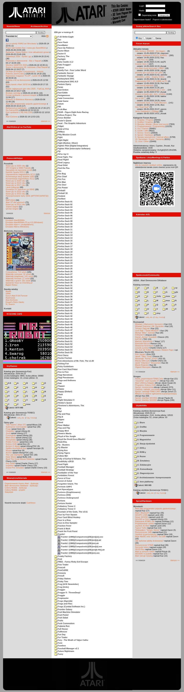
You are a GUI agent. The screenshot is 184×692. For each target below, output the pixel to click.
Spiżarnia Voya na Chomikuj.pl (19, 283)
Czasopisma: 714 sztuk (16, 272)
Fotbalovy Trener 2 (64, 506)
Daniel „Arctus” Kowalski (146, 337)
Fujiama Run (62, 626)
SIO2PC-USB (141, 515)
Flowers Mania (62, 433)
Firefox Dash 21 (63, 257)
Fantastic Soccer (63, 73)
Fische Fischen (63, 358)
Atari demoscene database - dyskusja (21, 486)
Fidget (59, 126)
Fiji (57, 151)
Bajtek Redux (11, 285)
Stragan (137, 376)
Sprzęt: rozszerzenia (144, 387)
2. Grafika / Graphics (144, 122)
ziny (156, 313)
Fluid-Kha (60, 442)
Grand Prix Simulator (15, 468)
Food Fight (61, 464)
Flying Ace (61, 450)
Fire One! (60, 185)
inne (26, 404)
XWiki (8, 293)
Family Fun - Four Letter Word (70, 70)
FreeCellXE (61, 570)
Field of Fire (61, 129)
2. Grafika (140, 427)
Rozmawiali (138, 322)
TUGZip (33, 418)
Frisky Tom (61, 581)
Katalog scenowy (141, 285)
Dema (158, 38)
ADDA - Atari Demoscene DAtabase (149, 280)
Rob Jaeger (140, 354)
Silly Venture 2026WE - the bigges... (151, 51)
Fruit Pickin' (61, 615)
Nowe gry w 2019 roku (15, 183)
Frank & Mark (62, 529)
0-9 (8, 383)
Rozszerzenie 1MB (143, 532)
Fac (57, 40)
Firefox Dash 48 (63, 333)
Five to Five (61, 372)
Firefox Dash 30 (63, 282)
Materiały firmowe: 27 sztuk (18, 278)
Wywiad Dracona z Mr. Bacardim (149, 326)
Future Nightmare (64, 651)
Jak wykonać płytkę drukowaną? (149, 541)
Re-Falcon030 (12, 110)
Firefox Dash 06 (63, 215)
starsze (47, 213)
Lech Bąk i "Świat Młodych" (147, 331)
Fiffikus (59, 132)
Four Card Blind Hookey (67, 517)
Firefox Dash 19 (63, 252)
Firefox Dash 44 (63, 322)
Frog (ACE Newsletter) (66, 584)
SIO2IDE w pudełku (143, 554)
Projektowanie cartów (144, 523)
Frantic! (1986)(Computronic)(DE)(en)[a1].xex (80, 537)
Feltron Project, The (65, 115)
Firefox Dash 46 (63, 327)
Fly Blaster (61, 447)
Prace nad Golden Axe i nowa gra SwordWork (26, 48)
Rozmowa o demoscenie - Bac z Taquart (23, 61)
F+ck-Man (60, 109)
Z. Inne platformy (143, 482)
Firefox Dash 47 (63, 330)
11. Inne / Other (142, 141)
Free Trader (61, 565)
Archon (9, 453)
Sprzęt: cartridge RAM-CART (147, 391)
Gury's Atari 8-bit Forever (16, 296)
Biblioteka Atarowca (13, 231)
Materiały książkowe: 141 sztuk (19, 276)
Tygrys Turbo (141, 528)
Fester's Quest (62, 121)
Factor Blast (61, 51)
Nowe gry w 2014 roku (15, 204)
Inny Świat (10, 463)
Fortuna (59, 501)
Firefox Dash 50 (63, 338)
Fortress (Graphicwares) (67, 492)
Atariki (8, 291)
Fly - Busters (62, 445)
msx (166, 300)
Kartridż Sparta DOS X (16, 172)
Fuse (58, 643)
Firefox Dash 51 (63, 341)
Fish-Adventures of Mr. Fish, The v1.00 (74, 361)
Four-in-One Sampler (65, 523)
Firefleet (59, 199)
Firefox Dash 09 (63, 224)
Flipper (59, 419)
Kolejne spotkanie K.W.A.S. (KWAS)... (151, 55)
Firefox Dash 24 (63, 266)
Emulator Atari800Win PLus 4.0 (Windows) (24, 222)
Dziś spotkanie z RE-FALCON (19, 112)
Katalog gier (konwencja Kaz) (17, 371)
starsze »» (45, 121)
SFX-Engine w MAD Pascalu (18, 168)
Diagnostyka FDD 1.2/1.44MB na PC (151, 81)
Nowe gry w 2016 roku (15, 191)
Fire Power (61, 188)
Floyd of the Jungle (65, 436)
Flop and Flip (62, 428)
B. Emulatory (142, 461)
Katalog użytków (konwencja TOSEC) (150, 490)
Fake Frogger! (62, 65)
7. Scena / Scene (142, 133)
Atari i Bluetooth (142, 513)
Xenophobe (11, 440)
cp (174, 288)
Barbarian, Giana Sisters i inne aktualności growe (27, 52)
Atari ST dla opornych (15, 202)
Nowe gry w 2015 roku (15, 194)
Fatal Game (61, 101)
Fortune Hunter (63, 503)
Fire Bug (60, 174)
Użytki (148, 38)
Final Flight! (61, 160)
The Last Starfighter (14, 455)
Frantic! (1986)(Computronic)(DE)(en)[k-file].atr (81, 550)
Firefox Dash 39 (63, 308)
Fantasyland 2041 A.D (66, 81)
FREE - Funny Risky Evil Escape (71, 562)
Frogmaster (61, 598)
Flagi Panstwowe (64, 377)
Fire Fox (59, 179)
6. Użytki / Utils (141, 131)
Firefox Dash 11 (63, 229)
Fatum (59, 104)
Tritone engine (12, 207)
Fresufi (59, 576)
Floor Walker (62, 425)
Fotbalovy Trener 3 (64, 509)
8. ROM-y (140, 452)
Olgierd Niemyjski (143, 367)
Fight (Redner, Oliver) (66, 143)
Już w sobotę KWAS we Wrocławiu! (21, 43)
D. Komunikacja (143, 469)
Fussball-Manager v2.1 (66, 648)
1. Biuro (139, 422)
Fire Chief (60, 176)
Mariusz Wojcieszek (144, 341)
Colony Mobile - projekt (15, 490)
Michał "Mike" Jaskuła (144, 333)
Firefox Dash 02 (63, 204)
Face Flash (61, 42)
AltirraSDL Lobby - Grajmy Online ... (151, 77)
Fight (58, 137)
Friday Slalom (62, 579)
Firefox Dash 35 (63, 296)
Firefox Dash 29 (63, 280)
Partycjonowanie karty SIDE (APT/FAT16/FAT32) (27, 196)
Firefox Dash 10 (63, 227)
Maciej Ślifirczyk (142, 361)
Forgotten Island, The (66, 484)
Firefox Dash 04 (63, 210)
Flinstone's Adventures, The (69, 405)
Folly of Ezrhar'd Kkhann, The (70, 459)
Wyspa (9, 450)
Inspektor (10, 465)
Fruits (58, 620)
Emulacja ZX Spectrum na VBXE (20, 189)
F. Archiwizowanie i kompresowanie (152, 477)
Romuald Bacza (142, 343)
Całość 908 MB (143, 485)
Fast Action (61, 90)
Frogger (59, 590)
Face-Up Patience (64, 48)
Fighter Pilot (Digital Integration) (71, 146)
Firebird (59, 196)
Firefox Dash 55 (63, 352)
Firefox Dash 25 (63, 269)
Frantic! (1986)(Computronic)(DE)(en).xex (79, 553)
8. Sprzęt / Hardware (144, 135)
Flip (57, 408)
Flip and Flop (62, 414)
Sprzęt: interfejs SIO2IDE (146, 398)
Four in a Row (62, 520)
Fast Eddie (61, 93)
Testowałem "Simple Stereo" (147, 530)
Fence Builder (62, 118)
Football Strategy (64, 470)
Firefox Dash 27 (63, 274)
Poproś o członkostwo (162, 19)
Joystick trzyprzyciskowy (146, 534)
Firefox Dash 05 (63, 213)
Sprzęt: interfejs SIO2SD (146, 400)
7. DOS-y (140, 448)
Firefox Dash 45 (63, 324)
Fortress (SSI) (62, 495)
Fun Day (59, 634)
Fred (58, 559)
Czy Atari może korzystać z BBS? (149, 68)
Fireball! (59, 190)
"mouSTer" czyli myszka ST (147, 381)
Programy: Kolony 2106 (145, 385)
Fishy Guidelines (63, 366)
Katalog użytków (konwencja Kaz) (149, 411)
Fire (57, 171)
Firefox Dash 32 (63, 288)
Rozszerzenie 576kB (144, 545)
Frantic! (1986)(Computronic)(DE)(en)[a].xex (80, 546)
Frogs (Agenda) (63, 601)
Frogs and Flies (63, 604)
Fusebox (60, 646)
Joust (8, 433)
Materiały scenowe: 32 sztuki (18, 274)
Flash (58, 394)
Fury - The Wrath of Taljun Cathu (71, 640)
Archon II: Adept (13, 446)
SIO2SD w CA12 (142, 519)
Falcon (59, 67)
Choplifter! (10, 431)
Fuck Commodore (64, 623)
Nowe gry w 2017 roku (15, 185)
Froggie (59, 595)
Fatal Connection (64, 98)
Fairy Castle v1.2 (63, 62)
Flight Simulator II (64, 400)
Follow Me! (61, 456)
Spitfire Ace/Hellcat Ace (16, 448)
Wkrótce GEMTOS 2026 (16, 65)
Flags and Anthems (65, 380)
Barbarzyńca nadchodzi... (17, 108)
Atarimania (10, 298)
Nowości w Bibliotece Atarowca (19, 99)
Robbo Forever (12, 442)
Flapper (59, 386)
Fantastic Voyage (64, 76)
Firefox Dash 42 (63, 316)
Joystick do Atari (142, 526)
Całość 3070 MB (14, 408)
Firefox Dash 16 (63, 243)
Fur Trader (60, 637)
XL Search (10, 304)
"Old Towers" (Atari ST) (16, 425)
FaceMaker (61, 45)
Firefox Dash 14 (63, 238)
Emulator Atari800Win (15, 220)
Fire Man (60, 182)
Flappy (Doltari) (63, 391)
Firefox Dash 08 (63, 221)
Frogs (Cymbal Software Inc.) (69, 606)
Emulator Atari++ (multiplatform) (19, 224)
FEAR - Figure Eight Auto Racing (71, 112)
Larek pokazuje (12, 187)
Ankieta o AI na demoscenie (18, 80)
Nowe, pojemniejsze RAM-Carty (149, 379)
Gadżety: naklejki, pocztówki (147, 389)
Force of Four (62, 478)
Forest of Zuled (63, 481)
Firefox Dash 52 (63, 344)
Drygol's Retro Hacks (15, 302)
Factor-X (60, 54)
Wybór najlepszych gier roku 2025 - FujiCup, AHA (27, 89)
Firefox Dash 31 (63, 285)
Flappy (59, 389)
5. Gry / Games (142, 128)
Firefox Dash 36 (63, 299)
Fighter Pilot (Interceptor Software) (72, 148)
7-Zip (27, 418)
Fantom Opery (62, 84)
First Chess (61, 355)
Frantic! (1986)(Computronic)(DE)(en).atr (78, 543)
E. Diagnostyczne (144, 473)
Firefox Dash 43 (63, 319)
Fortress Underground (66, 498)
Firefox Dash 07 (63, 218)
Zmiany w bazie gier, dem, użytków (150, 94)
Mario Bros (10, 437)
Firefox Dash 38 (63, 305)
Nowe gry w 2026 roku (15, 166)
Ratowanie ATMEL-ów (145, 521)
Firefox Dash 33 (63, 291)
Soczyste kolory (142, 547)
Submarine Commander (16, 427)
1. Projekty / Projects (144, 120)
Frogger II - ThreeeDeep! (67, 592)
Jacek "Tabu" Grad (143, 356)
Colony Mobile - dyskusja (16, 488)
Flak (58, 383)
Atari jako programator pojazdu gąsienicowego (26, 104)
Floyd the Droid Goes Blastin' (69, 439)
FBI (57, 107)
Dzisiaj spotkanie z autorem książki (21, 95)
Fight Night (61, 140)
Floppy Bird (61, 431)
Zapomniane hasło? (142, 19)
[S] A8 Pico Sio (141, 60)
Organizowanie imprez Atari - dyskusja (21, 483)
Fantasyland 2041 (64, 79)
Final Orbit (61, 165)
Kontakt (7, 308)
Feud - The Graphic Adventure (70, 123)
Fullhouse (60, 632)
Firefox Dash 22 (63, 260)
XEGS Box (140, 549)
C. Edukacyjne (142, 465)
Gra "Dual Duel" (142, 107)
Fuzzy (58, 654)
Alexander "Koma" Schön (146, 358)
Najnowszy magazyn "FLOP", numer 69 (23, 76)
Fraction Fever (62, 526)
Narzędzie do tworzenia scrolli (19, 170)
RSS (45, 36)
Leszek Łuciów (141, 348)
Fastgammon (62, 95)
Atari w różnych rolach (145, 551)
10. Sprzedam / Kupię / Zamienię (149, 139)
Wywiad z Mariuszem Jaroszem (149, 324)
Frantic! (59, 534)
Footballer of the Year (66, 473)
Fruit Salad (61, 618)
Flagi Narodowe (63, 375)
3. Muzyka (140, 431)
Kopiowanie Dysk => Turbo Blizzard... (151, 103)
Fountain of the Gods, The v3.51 (71, 512)
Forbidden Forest (64, 475)
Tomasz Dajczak (142, 328)
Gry (140, 38)
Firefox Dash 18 (63, 249)
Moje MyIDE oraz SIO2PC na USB (150, 536)
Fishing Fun (61, 363)
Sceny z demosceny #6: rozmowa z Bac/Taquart (27, 67)
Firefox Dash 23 (63, 263)
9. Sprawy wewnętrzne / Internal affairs (152, 137)
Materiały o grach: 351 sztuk (18, 281)
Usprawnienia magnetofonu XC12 (20, 174)
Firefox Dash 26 (63, 271)
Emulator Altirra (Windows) (17, 227)
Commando (11, 435)
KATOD (138, 339)
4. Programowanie (144, 435)
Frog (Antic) (61, 587)
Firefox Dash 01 (63, 202)
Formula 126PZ (63, 487)
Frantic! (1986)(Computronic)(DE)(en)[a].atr (79, 540)
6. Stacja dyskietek (144, 444)
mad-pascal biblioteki (144, 85)
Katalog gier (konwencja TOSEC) (19, 413)
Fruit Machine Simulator (67, 612)
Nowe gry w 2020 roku (15, 181)
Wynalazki (138, 506)
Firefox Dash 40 (63, 310)
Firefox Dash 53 (63, 347)
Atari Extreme (12, 117)
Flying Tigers (62, 453)
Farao (58, 87)
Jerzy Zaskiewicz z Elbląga (147, 111)
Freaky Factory (63, 556)
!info (157, 296)
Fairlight (59, 59)
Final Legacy (62, 162)
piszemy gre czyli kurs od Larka (149, 72)
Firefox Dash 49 (63, 336)
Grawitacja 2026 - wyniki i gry (18, 56)
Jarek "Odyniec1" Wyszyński (147, 363)
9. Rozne (140, 456)
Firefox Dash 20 (63, 255)
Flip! (58, 411)
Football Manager (64, 467)
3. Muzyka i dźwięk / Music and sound (151, 124)
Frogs (8, 429)
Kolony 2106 (11, 444)
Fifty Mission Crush (65, 134)
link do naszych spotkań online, (148, 165)
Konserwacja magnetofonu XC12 (20, 179)
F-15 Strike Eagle (64, 37)
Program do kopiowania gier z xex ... (151, 90)
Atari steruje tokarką (144, 556)
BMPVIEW (10, 200)
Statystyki (9, 492)
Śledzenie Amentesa (144, 346)
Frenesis (60, 573)
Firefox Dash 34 (63, 294)
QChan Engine (12, 209)
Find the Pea (61, 168)
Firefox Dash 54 (63, 350)
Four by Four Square (65, 515)
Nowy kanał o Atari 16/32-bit (18, 84)
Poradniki (8, 164)
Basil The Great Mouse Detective (20, 459)
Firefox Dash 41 (63, 313)
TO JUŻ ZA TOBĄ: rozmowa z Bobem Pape (154, 350)
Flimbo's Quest (63, 403)
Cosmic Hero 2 (141, 64)
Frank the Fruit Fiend (65, 531)
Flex (58, 397)
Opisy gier (9, 422)
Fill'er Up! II (61, 154)
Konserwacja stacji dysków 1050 (20, 176)
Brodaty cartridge (13, 93)
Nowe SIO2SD (141, 517)
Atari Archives (12, 300)
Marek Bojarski (141, 365)
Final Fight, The (63, 157)
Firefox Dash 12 (63, 232)
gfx (175, 292)
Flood (58, 422)
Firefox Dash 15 (63, 241)
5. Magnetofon (142, 439)
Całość (11, 417)
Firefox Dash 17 (63, 246)
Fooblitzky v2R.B (64, 461)
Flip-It (58, 417)
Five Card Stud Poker (66, 369)
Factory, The (61, 56)
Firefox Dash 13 (63, 235)
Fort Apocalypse (63, 489)
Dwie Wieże (11, 457)
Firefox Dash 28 (63, 277)
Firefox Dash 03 (63, 207)
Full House (61, 629)
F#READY (139, 335)
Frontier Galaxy (63, 609)
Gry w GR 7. (140, 98)
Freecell (59, 567)
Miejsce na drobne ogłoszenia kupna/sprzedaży (156, 394)
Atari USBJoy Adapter (144, 383)
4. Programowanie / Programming (150, 126)
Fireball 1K (61, 193)
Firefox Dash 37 (63, 302)
